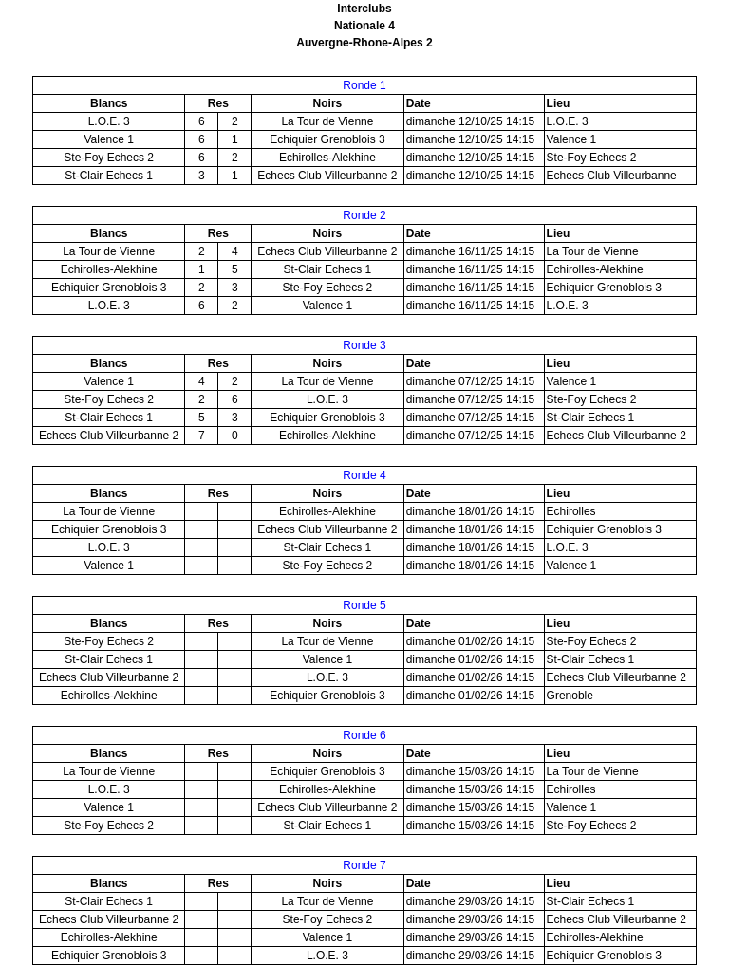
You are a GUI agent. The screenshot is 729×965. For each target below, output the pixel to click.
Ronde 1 (364, 85)
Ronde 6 (364, 735)
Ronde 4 (364, 475)
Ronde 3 (364, 345)
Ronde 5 (364, 605)
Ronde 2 (364, 215)
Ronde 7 (364, 865)
